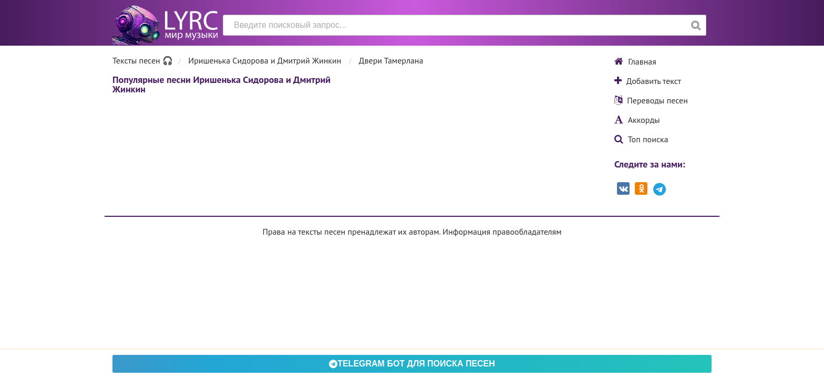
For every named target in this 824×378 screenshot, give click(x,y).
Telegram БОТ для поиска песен (412, 363)
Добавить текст (647, 81)
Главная (635, 61)
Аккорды (637, 119)
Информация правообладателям (501, 231)
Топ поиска (641, 139)
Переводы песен (651, 100)
